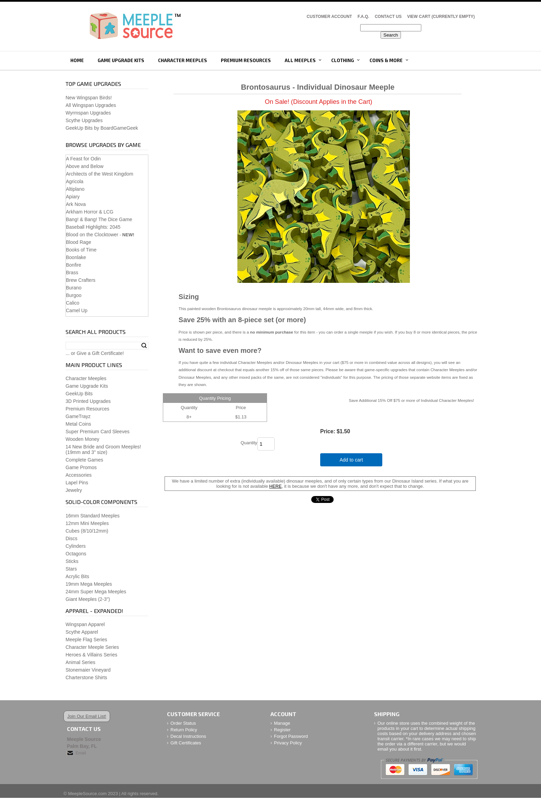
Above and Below (85, 166)
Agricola (74, 181)
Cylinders (76, 546)
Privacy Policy (288, 742)
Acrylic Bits (77, 576)
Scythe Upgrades (84, 120)
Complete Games (84, 460)
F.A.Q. (363, 16)
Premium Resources (246, 60)
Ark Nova (76, 204)
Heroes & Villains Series (91, 654)
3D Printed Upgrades (88, 401)
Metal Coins (78, 424)
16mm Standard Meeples (92, 515)
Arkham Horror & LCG (90, 212)
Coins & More (386, 60)
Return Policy (183, 729)
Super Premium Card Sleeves (97, 431)
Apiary (73, 196)
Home (77, 60)
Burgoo (73, 295)
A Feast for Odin (83, 158)
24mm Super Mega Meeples (96, 591)
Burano (73, 287)
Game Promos (81, 467)
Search (144, 345)
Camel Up (76, 310)
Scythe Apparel (82, 632)
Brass (72, 272)
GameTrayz (78, 416)
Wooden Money (82, 439)
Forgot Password (291, 736)
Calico (72, 303)
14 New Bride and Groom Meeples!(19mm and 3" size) (103, 449)
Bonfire (73, 265)
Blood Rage (78, 242)
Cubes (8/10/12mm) (87, 531)
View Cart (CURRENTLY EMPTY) (441, 16)
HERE (275, 486)
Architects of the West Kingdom (99, 174)
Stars (71, 569)
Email (81, 753)
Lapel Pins (77, 482)
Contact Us (388, 16)
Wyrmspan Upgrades (88, 113)
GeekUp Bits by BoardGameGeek (102, 128)
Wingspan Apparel (85, 624)
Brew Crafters (81, 280)
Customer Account (329, 16)
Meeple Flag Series (86, 639)
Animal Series (80, 662)
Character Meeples (182, 60)
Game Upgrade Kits (121, 60)
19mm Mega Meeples (89, 584)
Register (282, 729)
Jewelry (74, 490)
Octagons (76, 553)
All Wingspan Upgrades (91, 105)
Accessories (78, 475)
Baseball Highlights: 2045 (93, 227)
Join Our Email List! (86, 716)
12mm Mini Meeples (87, 523)
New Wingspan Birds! (89, 97)
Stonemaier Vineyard (88, 670)
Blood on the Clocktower (92, 234)
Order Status (183, 723)
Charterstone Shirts (86, 677)
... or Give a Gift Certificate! (95, 353)
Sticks (72, 561)
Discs (71, 538)
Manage (282, 723)
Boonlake (76, 257)
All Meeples (300, 60)
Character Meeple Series (92, 647)
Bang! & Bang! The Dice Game (99, 219)
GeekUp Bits (79, 393)
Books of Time (81, 249)
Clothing (342, 60)
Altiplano (75, 189)
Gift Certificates (185, 742)
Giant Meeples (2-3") (88, 599)
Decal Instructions (188, 736)
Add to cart (351, 460)
